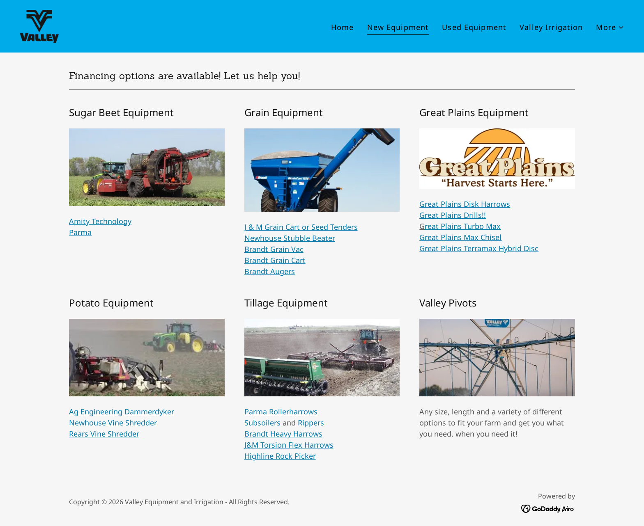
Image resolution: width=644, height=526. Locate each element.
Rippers (311, 423)
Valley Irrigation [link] (551, 27)
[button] (610, 27)
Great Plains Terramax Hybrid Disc (478, 248)
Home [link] (342, 27)
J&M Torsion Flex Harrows (289, 445)
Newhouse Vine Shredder (113, 423)
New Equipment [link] (398, 27)
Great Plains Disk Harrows (464, 204)
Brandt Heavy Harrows (283, 434)
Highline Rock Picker (280, 456)
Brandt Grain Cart (275, 260)
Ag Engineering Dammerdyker (121, 411)
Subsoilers (262, 423)
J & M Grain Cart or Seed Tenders (301, 227)
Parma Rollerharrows (280, 411)
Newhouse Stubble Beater (289, 238)
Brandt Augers (269, 271)
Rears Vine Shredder (104, 434)
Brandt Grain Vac (274, 249)
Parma (80, 232)
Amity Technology (100, 221)
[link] (39, 25)
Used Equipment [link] (474, 27)
